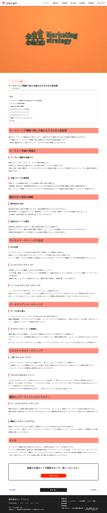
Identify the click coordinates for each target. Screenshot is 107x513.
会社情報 (82, 501)
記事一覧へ (53, 490)
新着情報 (82, 3)
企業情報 (64, 3)
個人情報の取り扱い (92, 508)
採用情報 (91, 3)
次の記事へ (93, 490)
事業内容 (55, 3)
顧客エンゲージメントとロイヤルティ (22, 118)
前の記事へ (13, 490)
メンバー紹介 (92, 501)
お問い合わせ (101, 3)
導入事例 (73, 3)
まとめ (13, 121)
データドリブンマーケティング (20, 112)
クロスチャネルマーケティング (20, 115)
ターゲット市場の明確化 (18, 103)
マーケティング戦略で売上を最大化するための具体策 (26, 100)
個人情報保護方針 (77, 508)
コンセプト (45, 3)
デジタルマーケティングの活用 (20, 109)
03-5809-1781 (18, 507)
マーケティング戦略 (17, 81)
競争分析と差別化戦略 (17, 106)
